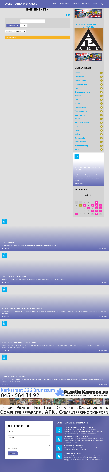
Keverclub (79, 130)
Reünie (77, 134)
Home (54, 3)
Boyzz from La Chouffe (73, 445)
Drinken (78, 103)
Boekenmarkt (9, 242)
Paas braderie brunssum (14, 276)
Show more (79, 184)
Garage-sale (80, 138)
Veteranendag (81, 111)
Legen (23, 25)
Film (76, 126)
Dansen (78, 96)
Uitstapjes (85, 3)
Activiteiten (79, 77)
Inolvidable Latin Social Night (76, 436)
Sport (77, 100)
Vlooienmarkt (80, 80)
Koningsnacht (80, 107)
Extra (95, 3)
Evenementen (64, 3)
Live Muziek (80, 115)
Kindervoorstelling (82, 92)
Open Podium (80, 142)
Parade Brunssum (82, 123)
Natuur (77, 73)
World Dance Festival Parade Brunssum (22, 308)
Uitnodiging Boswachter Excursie (78, 427)
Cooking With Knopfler (14, 376)
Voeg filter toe (13, 25)
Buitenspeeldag (81, 146)
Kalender (76, 3)
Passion (78, 149)
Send (12, 453)
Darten (77, 119)
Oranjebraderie (81, 84)
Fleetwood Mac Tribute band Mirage (20, 342)
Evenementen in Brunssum (22, 3)
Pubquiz (78, 88)
